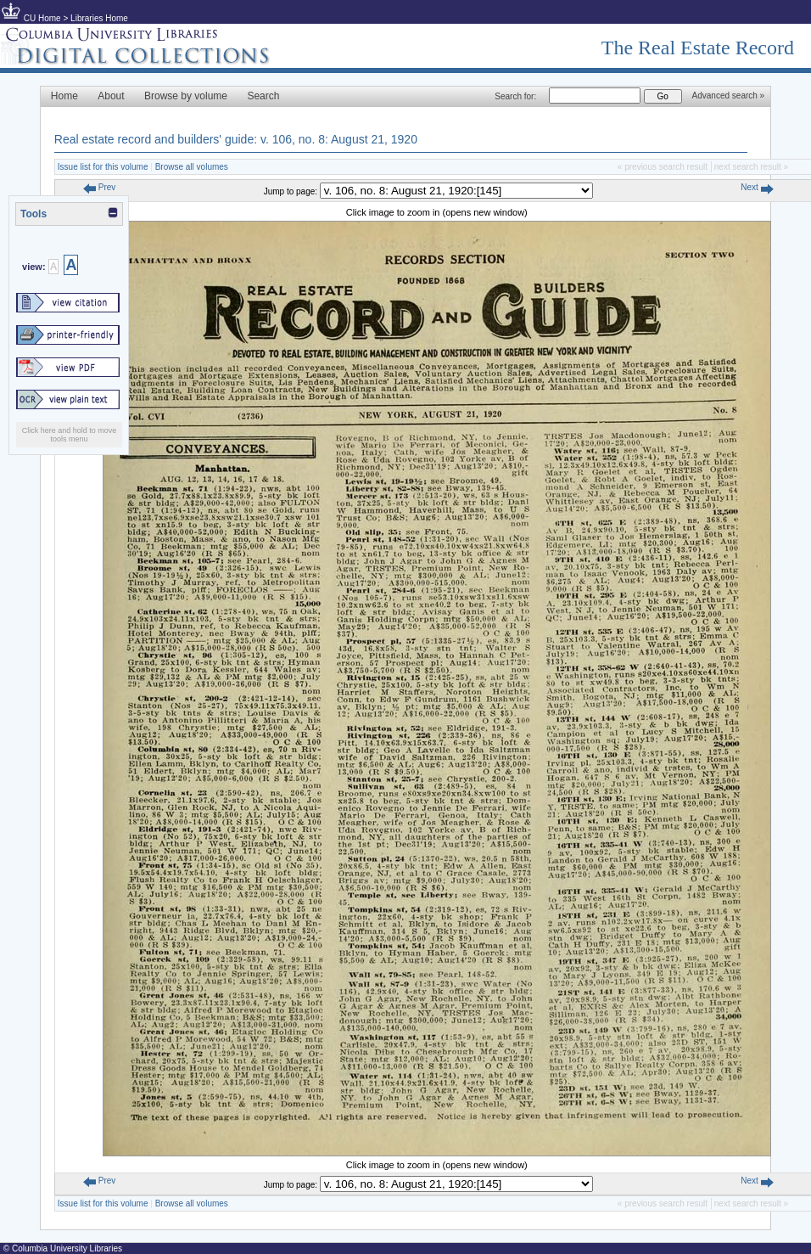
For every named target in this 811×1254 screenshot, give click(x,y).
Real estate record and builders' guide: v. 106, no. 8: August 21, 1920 (235, 139)
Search (263, 96)
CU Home (42, 18)
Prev (99, 187)
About (111, 96)
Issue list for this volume (103, 167)
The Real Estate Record (697, 48)
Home (64, 96)
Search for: (515, 96)
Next (757, 187)
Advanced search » (728, 95)
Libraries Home (99, 18)
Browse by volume (185, 96)
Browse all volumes (191, 167)
